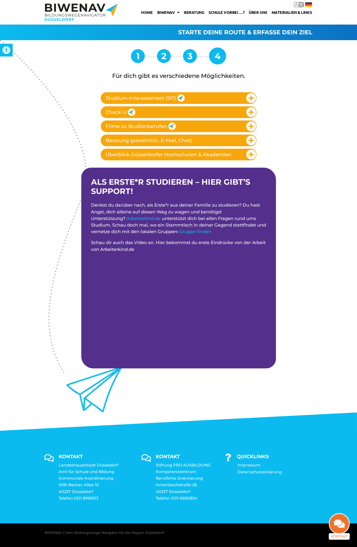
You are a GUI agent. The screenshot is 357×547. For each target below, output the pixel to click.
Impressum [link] (249, 465)
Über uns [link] (258, 12)
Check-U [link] (120, 112)
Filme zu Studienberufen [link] (141, 126)
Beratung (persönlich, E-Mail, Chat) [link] (149, 140)
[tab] (178, 98)
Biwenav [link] (168, 12)
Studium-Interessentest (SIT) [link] (145, 98)
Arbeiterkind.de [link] (144, 218)
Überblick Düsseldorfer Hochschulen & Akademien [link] (168, 154)
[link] (6, 50)
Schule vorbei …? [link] (226, 12)
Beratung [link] (194, 12)
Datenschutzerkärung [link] (260, 472)
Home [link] (147, 12)
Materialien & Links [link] (292, 12)
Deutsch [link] (308, 5)
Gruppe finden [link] (195, 231)
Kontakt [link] (339, 538)
